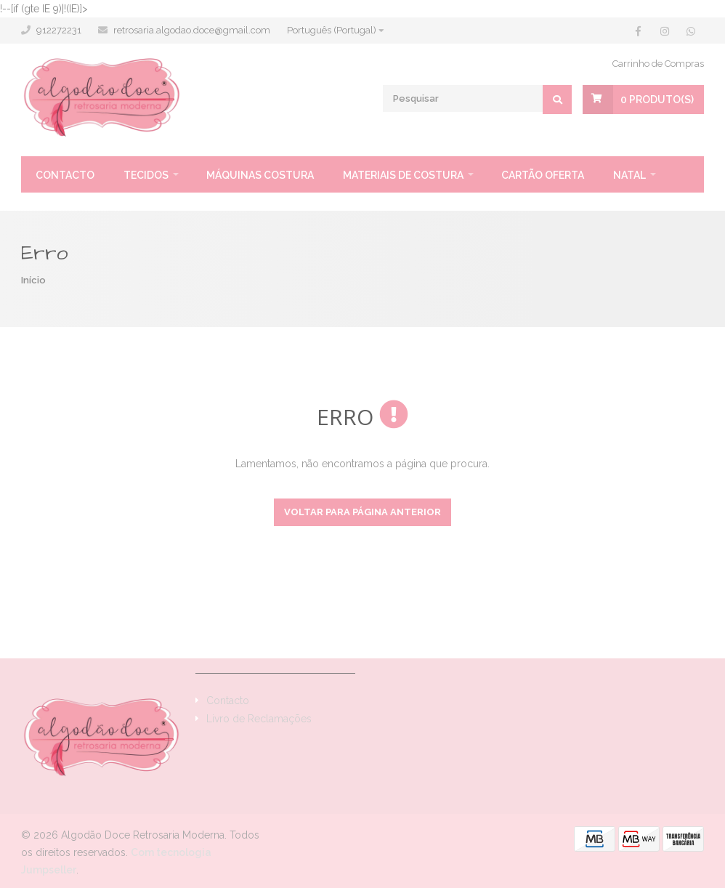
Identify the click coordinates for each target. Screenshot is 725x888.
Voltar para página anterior (362, 511)
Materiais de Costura (403, 175)
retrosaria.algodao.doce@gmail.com (191, 30)
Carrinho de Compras (658, 63)
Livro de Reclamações (259, 718)
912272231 (58, 30)
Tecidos (146, 175)
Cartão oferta (542, 175)
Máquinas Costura (260, 175)
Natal (629, 175)
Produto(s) (657, 99)
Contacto (65, 175)
